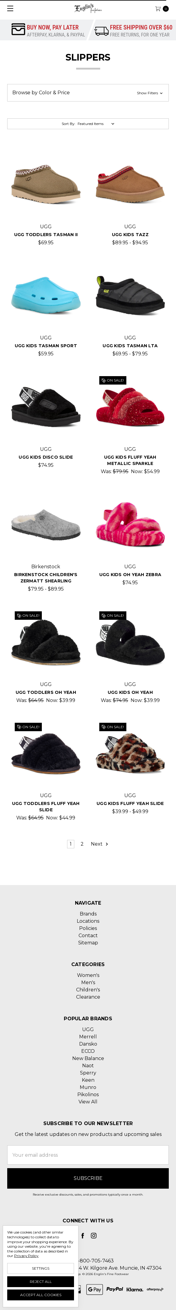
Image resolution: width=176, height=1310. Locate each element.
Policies (88, 928)
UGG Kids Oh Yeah (130, 692)
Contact (88, 935)
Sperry (88, 1073)
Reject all (41, 1281)
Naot (88, 1065)
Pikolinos (88, 1094)
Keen (88, 1080)
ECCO (88, 1051)
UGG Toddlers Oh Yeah (46, 692)
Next (100, 844)
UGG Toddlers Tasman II (46, 234)
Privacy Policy (26, 1255)
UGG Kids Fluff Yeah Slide (130, 803)
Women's (88, 975)
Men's (88, 982)
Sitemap (88, 943)
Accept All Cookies (40, 1295)
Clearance (88, 997)
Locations (88, 921)
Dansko (88, 1044)
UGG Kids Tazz (130, 234)
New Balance (88, 1058)
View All (88, 1102)
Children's (88, 990)
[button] (88, 92)
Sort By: (69, 123)
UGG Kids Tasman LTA (130, 345)
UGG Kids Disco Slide (46, 457)
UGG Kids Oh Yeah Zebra (130, 574)
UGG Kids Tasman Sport (46, 345)
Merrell (88, 1037)
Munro (88, 1087)
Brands (88, 914)
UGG (88, 1029)
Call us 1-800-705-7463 (86, 1261)
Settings (40, 1268)
